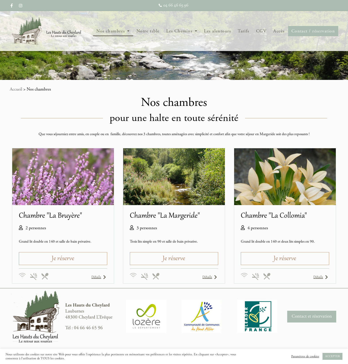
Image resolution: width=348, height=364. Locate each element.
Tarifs (243, 31)
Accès (279, 31)
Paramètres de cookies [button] (305, 356)
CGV (261, 31)
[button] (63, 258)
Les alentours (217, 31)
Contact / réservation (313, 31)
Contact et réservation (312, 316)
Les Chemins (181, 31)
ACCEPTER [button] (332, 356)
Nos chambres (113, 31)
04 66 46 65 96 (88, 328)
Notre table (148, 31)
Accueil (16, 89)
